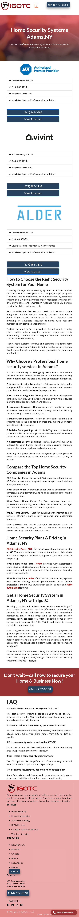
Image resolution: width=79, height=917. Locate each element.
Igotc (15, 912)
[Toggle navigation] (36, 5)
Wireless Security (20, 834)
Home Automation (20, 816)
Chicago (15, 853)
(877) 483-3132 (33, 186)
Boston (14, 858)
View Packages (33, 119)
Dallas (14, 867)
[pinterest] (20, 905)
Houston (15, 849)
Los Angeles (17, 862)
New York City (18, 844)
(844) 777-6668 (58, 4)
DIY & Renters (18, 825)
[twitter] (12, 905)
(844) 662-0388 (33, 112)
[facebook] (7, 905)
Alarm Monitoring (20, 820)
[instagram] (16, 905)
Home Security (18, 811)
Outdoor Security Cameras (24, 829)
